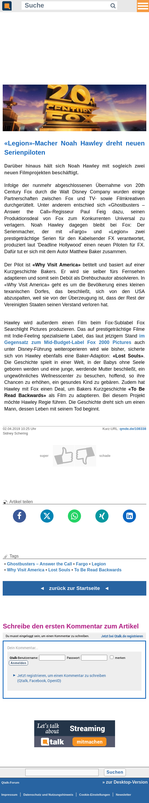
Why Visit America (25, 570)
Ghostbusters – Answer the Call (39, 564)
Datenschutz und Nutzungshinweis (48, 794)
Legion (99, 564)
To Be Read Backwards (98, 570)
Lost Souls (59, 570)
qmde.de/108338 (133, 429)
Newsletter (123, 794)
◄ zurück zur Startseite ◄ (74, 588)
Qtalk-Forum (10, 782)
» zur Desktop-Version (125, 782)
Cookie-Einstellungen (94, 794)
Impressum (9, 794)
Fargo (82, 564)
